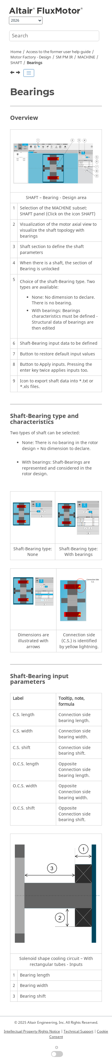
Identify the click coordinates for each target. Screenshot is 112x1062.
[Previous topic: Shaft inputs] (12, 73)
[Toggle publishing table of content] (28, 73)
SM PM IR (64, 57)
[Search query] (54, 36)
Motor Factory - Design (30, 57)
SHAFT (16, 63)
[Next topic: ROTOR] (18, 73)
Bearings (34, 63)
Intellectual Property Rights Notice (32, 1031)
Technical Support (78, 1031)
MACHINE (86, 57)
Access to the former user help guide (58, 52)
